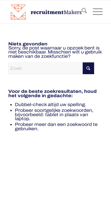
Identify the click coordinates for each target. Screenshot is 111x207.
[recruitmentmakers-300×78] (46, 11)
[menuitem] (81, 11)
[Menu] (95, 11)
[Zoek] (81, 11)
